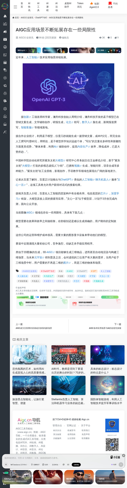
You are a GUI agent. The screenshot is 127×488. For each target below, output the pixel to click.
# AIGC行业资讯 (29, 271)
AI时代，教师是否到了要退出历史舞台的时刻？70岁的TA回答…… (68, 371)
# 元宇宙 (35, 276)
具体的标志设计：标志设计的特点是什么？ (106, 370)
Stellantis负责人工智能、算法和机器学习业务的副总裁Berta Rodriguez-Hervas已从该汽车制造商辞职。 (68, 401)
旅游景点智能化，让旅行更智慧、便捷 (28, 401)
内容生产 (82, 146)
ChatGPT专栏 (41, 17)
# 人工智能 (105, 271)
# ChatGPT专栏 (47, 271)
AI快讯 (29, 7)
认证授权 (71, 438)
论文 (68, 122)
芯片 (103, 193)
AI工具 (38, 7)
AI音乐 (32, 449)
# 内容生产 (48, 276)
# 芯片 (76, 281)
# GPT (94, 271)
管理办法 (57, 425)
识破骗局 (57, 438)
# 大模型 (81, 276)
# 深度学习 (48, 281)
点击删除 (20, 294)
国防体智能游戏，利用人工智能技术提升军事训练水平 (106, 401)
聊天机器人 (102, 179)
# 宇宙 (92, 276)
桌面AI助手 (67, 5)
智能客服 (26, 127)
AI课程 (47, 7)
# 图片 (70, 276)
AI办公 (23, 446)
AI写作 (23, 442)
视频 (77, 165)
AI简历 (23, 453)
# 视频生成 (98, 281)
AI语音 (23, 449)
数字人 (86, 122)
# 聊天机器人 (63, 281)
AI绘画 (32, 442)
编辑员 (64, 37)
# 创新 (60, 276)
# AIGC (70, 271)
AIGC (29, 212)
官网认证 (71, 425)
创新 (26, 116)
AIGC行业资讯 (27, 17)
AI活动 (56, 7)
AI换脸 (32, 453)
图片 (66, 262)
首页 (22, 5)
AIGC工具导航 (111, 291)
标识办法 (57, 430)
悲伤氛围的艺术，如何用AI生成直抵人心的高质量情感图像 (28, 371)
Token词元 (80, 5)
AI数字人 (34, 446)
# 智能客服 (22, 281)
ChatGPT (66, 179)
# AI (60, 271)
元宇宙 (38, 257)
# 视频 (86, 281)
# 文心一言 (104, 276)
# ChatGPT (82, 271)
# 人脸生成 (22, 276)
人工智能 (31, 57)
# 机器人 (35, 281)
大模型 (59, 160)
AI (55, 146)
